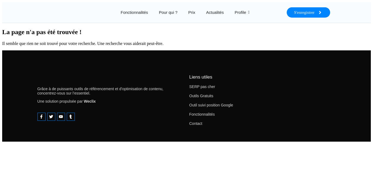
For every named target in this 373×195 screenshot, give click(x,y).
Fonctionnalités (134, 12)
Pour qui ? (168, 12)
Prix (191, 12)
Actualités (215, 12)
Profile (240, 12)
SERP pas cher (202, 86)
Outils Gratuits (201, 96)
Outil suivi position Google (211, 105)
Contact (195, 123)
